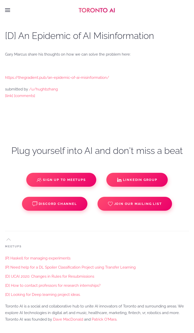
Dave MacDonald (68, 319)
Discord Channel (54, 203)
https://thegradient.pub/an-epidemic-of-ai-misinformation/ (57, 77)
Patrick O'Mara (104, 319)
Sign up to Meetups (61, 179)
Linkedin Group (137, 179)
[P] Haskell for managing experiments (37, 258)
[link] (9, 95)
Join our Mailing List (135, 203)
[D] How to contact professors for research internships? (53, 285)
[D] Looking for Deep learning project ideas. (43, 294)
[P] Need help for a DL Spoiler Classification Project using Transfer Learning (70, 267)
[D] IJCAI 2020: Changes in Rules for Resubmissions (49, 276)
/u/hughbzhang (43, 89)
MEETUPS (13, 246)
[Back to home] (97, 10)
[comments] (24, 95)
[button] (7, 10)
